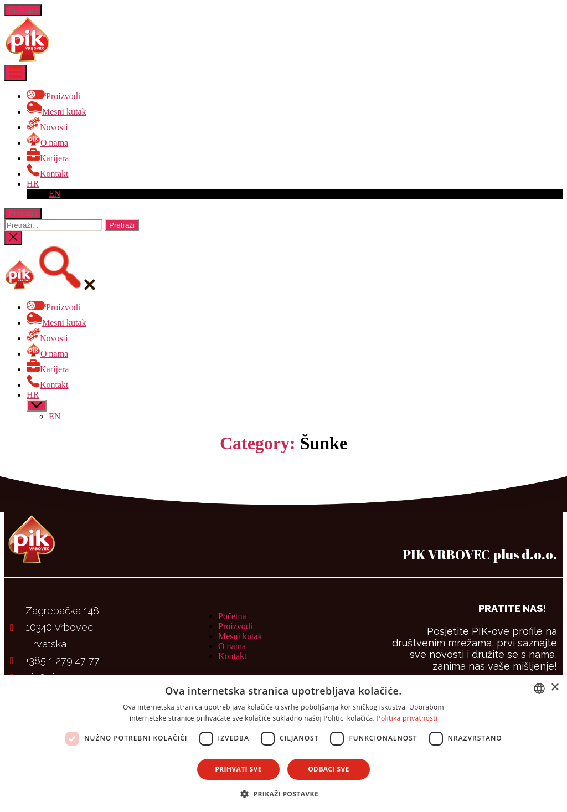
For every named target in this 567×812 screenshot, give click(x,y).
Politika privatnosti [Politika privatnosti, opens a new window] (407, 718)
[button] (283, 793)
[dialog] (283, 743)
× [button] (554, 687)
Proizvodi (235, 626)
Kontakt (232, 656)
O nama (232, 646)
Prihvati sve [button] (238, 769)
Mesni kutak (240, 636)
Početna (232, 616)
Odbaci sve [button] (328, 769)
